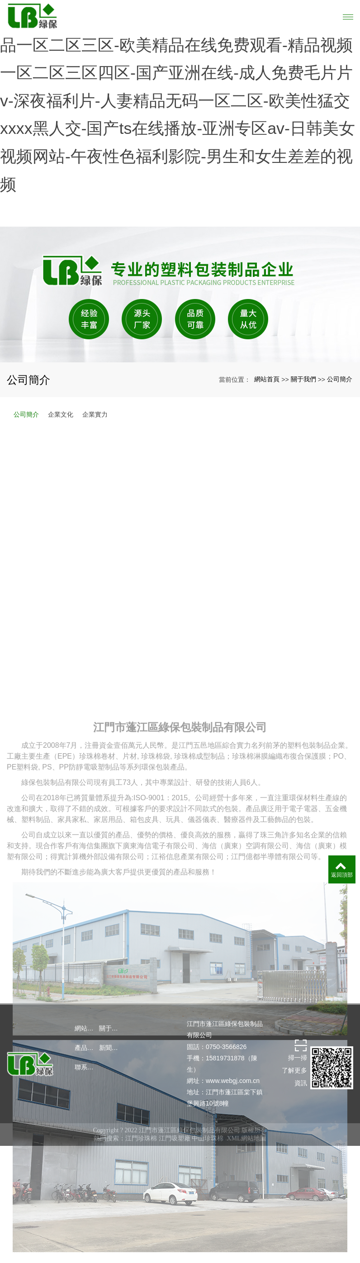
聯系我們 (87, 1150)
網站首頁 (266, 462)
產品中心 (87, 1131)
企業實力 (95, 498)
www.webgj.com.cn (233, 1164)
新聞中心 (111, 1131)
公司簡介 (339, 462)
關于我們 (303, 462)
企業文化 (60, 498)
